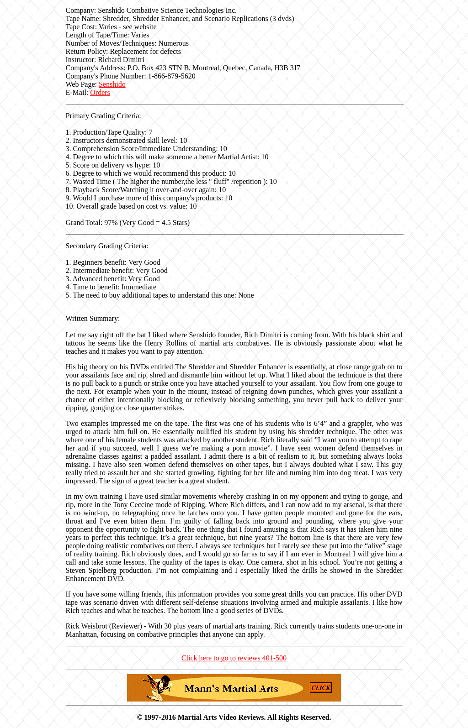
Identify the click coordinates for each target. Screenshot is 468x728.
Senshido (112, 84)
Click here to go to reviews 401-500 (234, 658)
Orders (100, 92)
